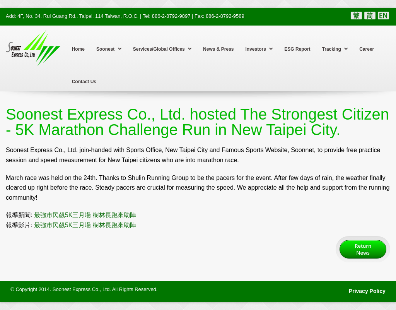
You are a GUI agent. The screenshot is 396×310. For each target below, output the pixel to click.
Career (366, 49)
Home (78, 49)
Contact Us (84, 81)
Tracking (335, 49)
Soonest (108, 49)
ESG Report (297, 49)
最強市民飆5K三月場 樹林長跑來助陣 (85, 215)
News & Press (218, 49)
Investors (259, 49)
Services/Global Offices (162, 49)
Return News (363, 249)
